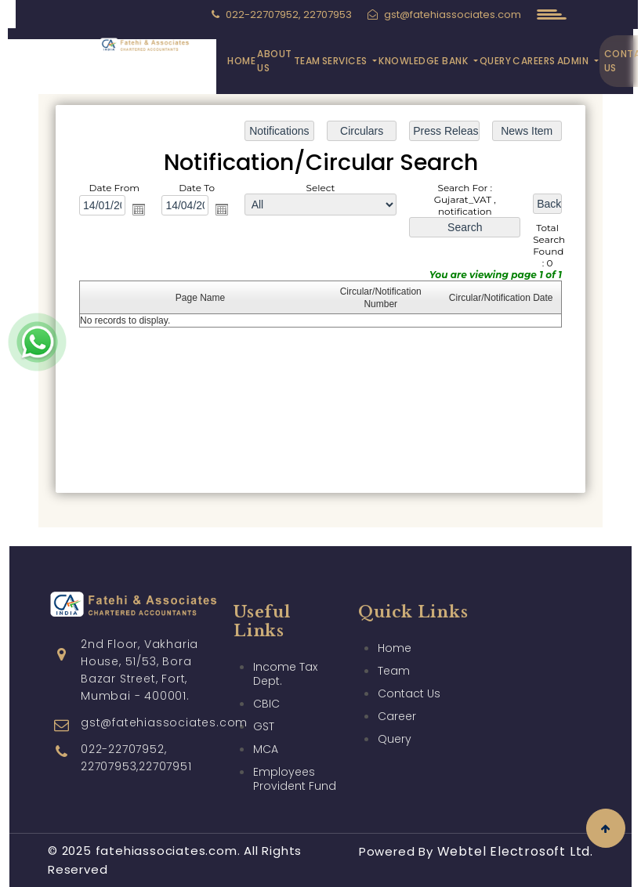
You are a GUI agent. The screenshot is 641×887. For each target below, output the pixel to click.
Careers (534, 60)
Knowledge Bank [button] (424, 60)
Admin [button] (574, 60)
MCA (265, 721)
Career (397, 688)
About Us (274, 60)
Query (496, 60)
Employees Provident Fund (294, 751)
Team (307, 60)
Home (241, 60)
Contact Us (409, 665)
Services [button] (346, 60)
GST (263, 698)
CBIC (266, 675)
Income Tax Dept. (285, 646)
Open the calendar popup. (138, 209)
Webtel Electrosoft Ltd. (515, 851)
